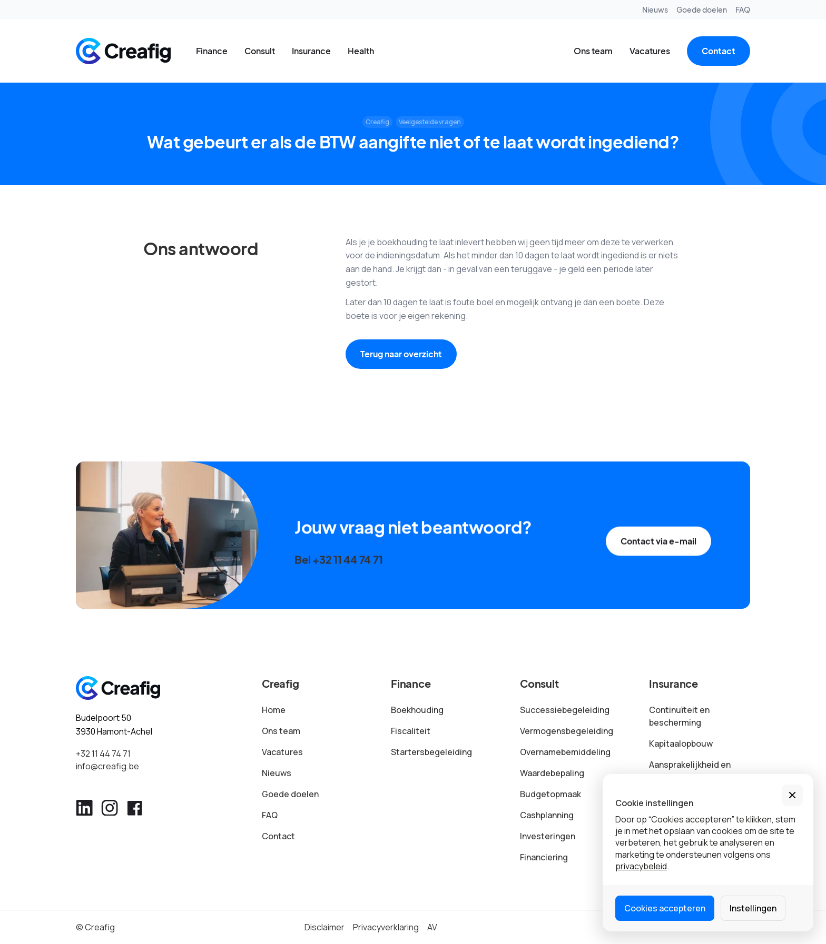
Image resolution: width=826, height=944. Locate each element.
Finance (212, 50)
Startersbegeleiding (431, 752)
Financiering (544, 857)
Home (274, 710)
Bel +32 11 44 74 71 (338, 563)
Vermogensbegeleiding (566, 731)
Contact (718, 50)
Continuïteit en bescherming (679, 716)
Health (361, 50)
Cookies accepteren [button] (664, 908)
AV (432, 927)
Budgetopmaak (550, 794)
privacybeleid (641, 866)
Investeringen (547, 836)
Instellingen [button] (753, 908)
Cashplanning (547, 815)
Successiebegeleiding (564, 710)
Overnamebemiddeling (565, 752)
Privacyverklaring (386, 927)
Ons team (593, 50)
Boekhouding (417, 710)
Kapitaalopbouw (681, 743)
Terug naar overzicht (401, 353)
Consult (259, 50)
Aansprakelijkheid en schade (690, 771)
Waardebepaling (552, 773)
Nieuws (655, 9)
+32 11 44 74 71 (103, 753)
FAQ (742, 9)
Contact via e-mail (658, 549)
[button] (792, 795)
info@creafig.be (107, 766)
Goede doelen (701, 9)
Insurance (311, 50)
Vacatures (650, 50)
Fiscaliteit (410, 731)
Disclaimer (324, 927)
